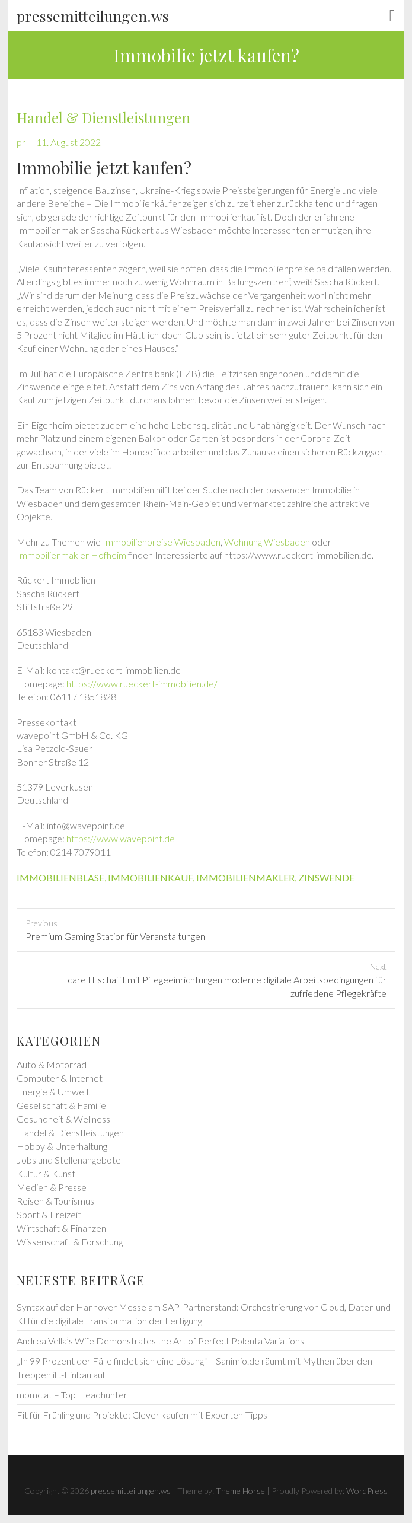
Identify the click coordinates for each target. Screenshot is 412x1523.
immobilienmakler (245, 877)
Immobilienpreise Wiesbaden (162, 541)
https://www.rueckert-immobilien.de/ (142, 683)
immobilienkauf (150, 877)
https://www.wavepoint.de (120, 838)
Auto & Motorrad (52, 1064)
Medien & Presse (52, 1187)
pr (21, 142)
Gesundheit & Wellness (63, 1118)
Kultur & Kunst (46, 1173)
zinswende (326, 877)
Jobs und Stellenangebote (69, 1159)
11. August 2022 (68, 142)
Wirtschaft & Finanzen (61, 1228)
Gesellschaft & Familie (61, 1105)
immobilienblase (60, 877)
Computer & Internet (60, 1078)
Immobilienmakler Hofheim (71, 554)
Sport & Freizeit (49, 1214)
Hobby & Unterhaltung (62, 1146)
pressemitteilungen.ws (93, 16)
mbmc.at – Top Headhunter (72, 1394)
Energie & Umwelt (53, 1091)
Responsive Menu (392, 16)
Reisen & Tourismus (55, 1200)
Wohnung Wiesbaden (267, 541)
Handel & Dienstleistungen (103, 118)
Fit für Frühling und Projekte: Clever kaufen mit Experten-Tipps (142, 1414)
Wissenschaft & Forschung (70, 1241)
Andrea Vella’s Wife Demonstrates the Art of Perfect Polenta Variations (160, 1340)
